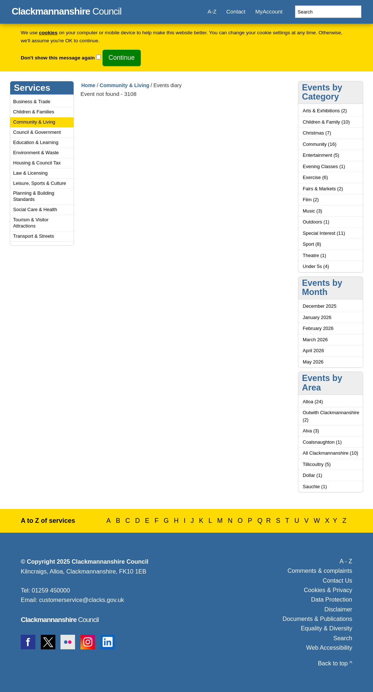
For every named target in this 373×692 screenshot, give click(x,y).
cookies (48, 32)
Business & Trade (31, 101)
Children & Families (33, 111)
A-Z (212, 11)
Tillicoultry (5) (317, 464)
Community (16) (319, 144)
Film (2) (311, 199)
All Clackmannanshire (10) (330, 453)
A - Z (345, 561)
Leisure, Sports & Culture (39, 183)
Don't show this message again (58, 58)
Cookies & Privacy (328, 590)
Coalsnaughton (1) (322, 442)
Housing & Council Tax (37, 163)
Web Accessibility (329, 647)
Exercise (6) (315, 177)
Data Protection (331, 599)
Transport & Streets (33, 236)
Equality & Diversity (326, 628)
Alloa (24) (313, 401)
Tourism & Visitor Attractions (30, 223)
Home (88, 85)
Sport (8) (312, 244)
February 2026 (318, 328)
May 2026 (313, 362)
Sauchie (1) (315, 486)
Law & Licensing (30, 173)
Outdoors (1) (316, 222)
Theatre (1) (314, 255)
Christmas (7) (317, 133)
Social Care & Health (35, 209)
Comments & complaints (319, 570)
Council (66, 10)
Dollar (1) (312, 475)
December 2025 (320, 306)
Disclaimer (338, 609)
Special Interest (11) (324, 233)
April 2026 (313, 350)
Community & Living (34, 122)
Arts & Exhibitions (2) (325, 110)
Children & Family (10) (326, 122)
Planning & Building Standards (33, 196)
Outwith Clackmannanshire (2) (331, 416)
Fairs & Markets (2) (323, 188)
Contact (235, 11)
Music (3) (312, 211)
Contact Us (337, 580)
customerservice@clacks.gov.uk (81, 599)
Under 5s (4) (316, 266)
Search (342, 638)
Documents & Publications (318, 618)
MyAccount (269, 11)
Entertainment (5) (321, 155)
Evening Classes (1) (324, 166)
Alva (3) (311, 431)
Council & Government (37, 132)
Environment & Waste (36, 152)
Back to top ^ (335, 663)
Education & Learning (35, 142)
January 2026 (317, 317)
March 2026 (315, 339)
